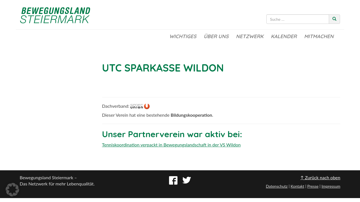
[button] (12, 189)
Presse (312, 186)
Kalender (284, 36)
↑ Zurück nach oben (320, 177)
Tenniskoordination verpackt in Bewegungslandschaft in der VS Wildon (171, 144)
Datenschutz (276, 186)
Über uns (216, 36)
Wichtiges (182, 36)
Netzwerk (250, 36)
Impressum (330, 186)
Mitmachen (319, 36)
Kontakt (297, 186)
